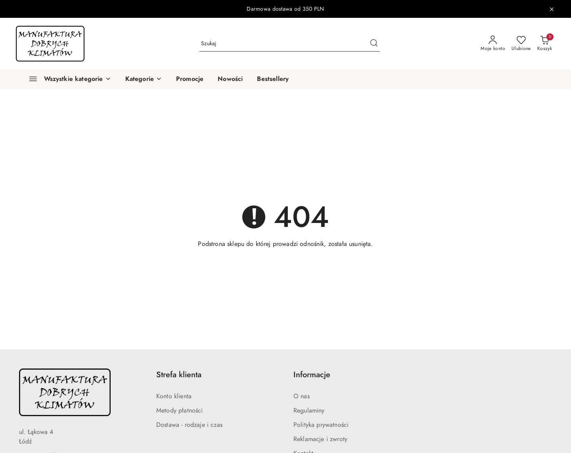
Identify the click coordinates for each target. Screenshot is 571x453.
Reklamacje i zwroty (320, 439)
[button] (143, 79)
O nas (301, 396)
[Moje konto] (492, 44)
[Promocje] (190, 79)
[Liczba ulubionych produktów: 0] (521, 44)
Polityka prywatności (321, 424)
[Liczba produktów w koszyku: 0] (544, 44)
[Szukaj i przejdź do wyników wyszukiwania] (373, 44)
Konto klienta (174, 396)
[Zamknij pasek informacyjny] (551, 9)
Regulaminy (309, 410)
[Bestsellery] (273, 79)
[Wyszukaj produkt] (289, 43)
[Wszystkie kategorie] (66, 79)
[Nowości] (230, 79)
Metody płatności (179, 410)
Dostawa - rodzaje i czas (189, 424)
